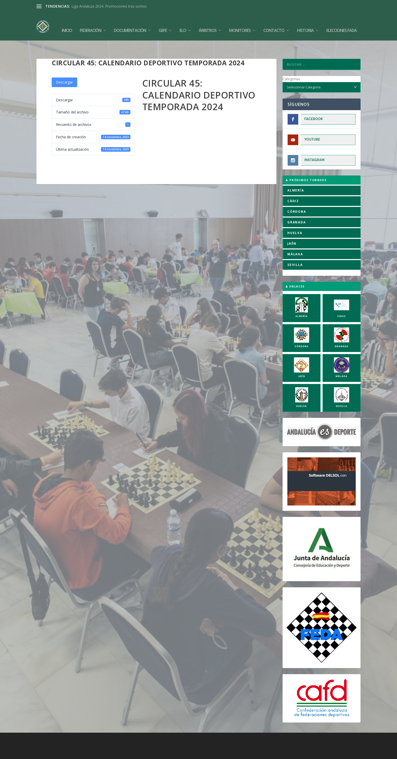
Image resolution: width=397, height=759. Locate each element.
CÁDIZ (293, 185)
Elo (183, 23)
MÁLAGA (295, 238)
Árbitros (207, 23)
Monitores (240, 23)
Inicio (67, 23)
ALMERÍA (295, 174)
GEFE (163, 23)
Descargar (64, 66)
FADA (54, 753)
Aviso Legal (197, 753)
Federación (90, 23)
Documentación (130, 23)
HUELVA (294, 217)
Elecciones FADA (341, 23)
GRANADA (296, 206)
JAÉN (291, 228)
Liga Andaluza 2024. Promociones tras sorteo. (109, 6)
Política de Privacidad (228, 753)
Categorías (291, 63)
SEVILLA (295, 249)
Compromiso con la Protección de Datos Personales (292, 753)
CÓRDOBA (296, 196)
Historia (305, 23)
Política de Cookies (168, 753)
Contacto (273, 23)
